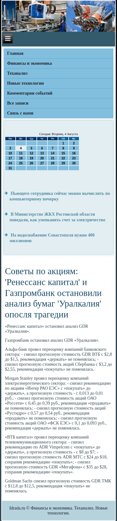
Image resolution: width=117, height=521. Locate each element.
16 (74, 153)
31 (10, 168)
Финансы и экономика (29, 63)
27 (42, 163)
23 (74, 158)
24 (10, 163)
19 (31, 158)
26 (31, 163)
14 (52, 153)
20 (42, 158)
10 (10, 153)
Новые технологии (25, 83)
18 (20, 158)
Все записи (17, 103)
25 (20, 163)
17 (10, 158)
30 (74, 163)
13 (42, 153)
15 (63, 153)
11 (20, 153)
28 (52, 163)
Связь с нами (20, 113)
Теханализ (17, 73)
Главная (15, 53)
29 (63, 163)
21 (52, 158)
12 (31, 153)
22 (63, 158)
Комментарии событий (29, 93)
